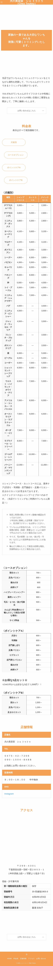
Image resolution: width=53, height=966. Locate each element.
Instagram (9, 794)
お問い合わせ (41, 958)
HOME (9, 958)
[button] (1, 2)
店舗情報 (23, 958)
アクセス (31, 958)
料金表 (15, 958)
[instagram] (26, 954)
